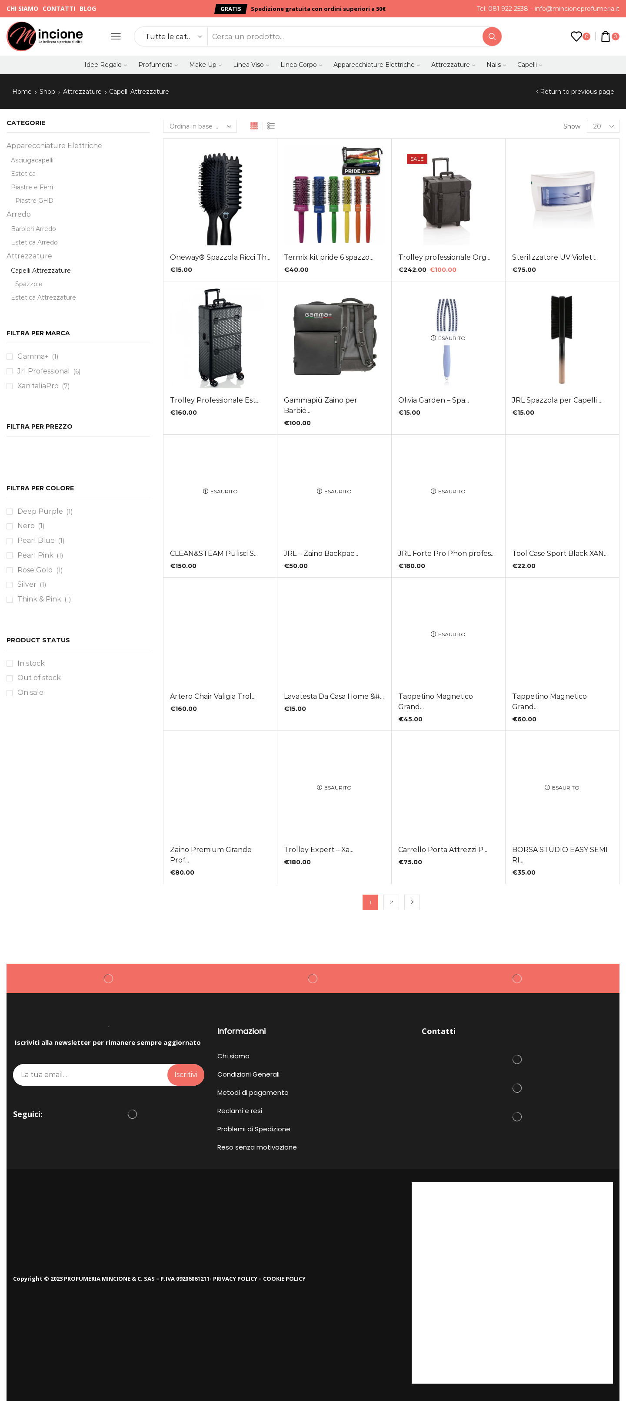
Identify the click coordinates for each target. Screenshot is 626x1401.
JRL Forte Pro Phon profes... (446, 553)
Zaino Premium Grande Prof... (211, 855)
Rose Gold (35, 570)
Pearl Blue (36, 540)
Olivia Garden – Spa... (433, 400)
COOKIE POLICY (284, 1278)
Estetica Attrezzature (43, 297)
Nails (496, 65)
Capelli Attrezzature (41, 270)
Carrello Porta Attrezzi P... (442, 850)
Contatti (59, 8)
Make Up (205, 65)
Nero (26, 526)
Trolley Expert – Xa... (318, 850)
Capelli (529, 65)
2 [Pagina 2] (391, 902)
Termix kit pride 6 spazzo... (328, 257)
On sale (30, 692)
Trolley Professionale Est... (215, 400)
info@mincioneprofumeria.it (577, 9)
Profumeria (158, 65)
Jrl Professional (43, 371)
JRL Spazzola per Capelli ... (557, 400)
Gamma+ (33, 356)
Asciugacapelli (32, 160)
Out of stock (39, 678)
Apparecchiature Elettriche (376, 65)
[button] (230, 9)
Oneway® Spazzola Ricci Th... (220, 257)
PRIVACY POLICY (235, 1278)
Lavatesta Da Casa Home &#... (334, 696)
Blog (88, 8)
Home (22, 92)
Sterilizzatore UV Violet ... (555, 257)
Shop (47, 92)
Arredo (19, 214)
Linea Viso (251, 65)
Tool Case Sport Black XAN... (560, 553)
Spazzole (29, 284)
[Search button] (492, 36)
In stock (31, 663)
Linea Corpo (301, 65)
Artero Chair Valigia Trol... (213, 696)
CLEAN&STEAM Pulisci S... (214, 553)
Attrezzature (453, 65)
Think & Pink (39, 599)
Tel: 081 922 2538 (502, 9)
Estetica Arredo (34, 242)
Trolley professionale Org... (444, 257)
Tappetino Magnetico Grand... (435, 701)
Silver (27, 584)
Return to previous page (577, 92)
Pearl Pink (35, 555)
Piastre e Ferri (32, 187)
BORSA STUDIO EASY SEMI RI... (560, 855)
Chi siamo (22, 8)
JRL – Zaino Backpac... (321, 553)
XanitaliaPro (38, 386)
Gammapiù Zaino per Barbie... (320, 405)
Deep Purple (40, 511)
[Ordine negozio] (200, 126)
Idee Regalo (105, 65)
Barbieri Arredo (33, 229)
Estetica (23, 174)
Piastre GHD (34, 201)
